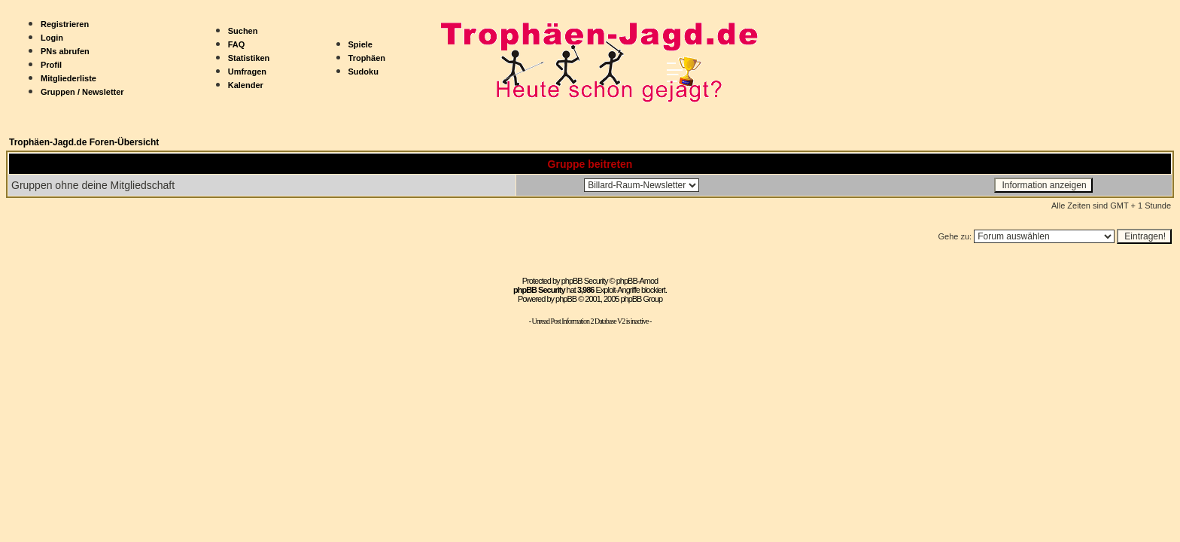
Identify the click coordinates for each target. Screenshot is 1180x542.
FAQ (236, 44)
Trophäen (367, 57)
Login (52, 37)
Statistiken (249, 57)
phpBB (565, 298)
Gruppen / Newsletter (82, 91)
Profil (51, 64)
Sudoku (363, 71)
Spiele (360, 44)
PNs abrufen (65, 51)
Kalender (245, 85)
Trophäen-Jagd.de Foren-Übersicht (84, 142)
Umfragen (247, 71)
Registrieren (65, 24)
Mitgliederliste (68, 78)
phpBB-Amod (637, 280)
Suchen (243, 30)
